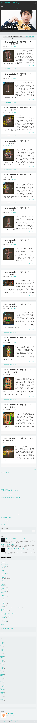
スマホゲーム (4, 620)
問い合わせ (3, 629)
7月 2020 (1, 663)
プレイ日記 (4, 566)
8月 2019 (1, 678)
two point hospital (4, 596)
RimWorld (2, 582)
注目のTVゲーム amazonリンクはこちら (8, 489)
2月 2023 (1, 642)
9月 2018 (1, 693)
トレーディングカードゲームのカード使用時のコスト (12, 8)
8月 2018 (1, 695)
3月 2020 (1, 668)
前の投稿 (34, 469)
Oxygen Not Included (4, 580)
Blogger (18, 720)
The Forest (3, 585)
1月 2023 (1, 643)
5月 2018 (1, 699)
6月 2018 (1, 697)
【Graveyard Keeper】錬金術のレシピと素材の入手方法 (15, 538)
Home (4, 38)
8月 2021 (1, 645)
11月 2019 (2, 674)
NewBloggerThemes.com (19, 721)
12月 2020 (2, 656)
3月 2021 (1, 652)
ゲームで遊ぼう (14, 46)
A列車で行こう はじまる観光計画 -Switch (8, 494)
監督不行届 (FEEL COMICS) (6, 517)
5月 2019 (1, 682)
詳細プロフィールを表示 (10, 715)
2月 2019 (1, 686)
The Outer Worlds (4, 589)
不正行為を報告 (4, 633)
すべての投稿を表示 (30, 36)
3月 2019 (1, 685)
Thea (2, 592)
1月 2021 (1, 654)
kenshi (2, 571)
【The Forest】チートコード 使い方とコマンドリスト (15, 548)
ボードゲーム (4, 623)
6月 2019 (1, 681)
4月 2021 (1, 650)
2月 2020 (1, 670)
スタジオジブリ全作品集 (5, 520)
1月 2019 (1, 688)
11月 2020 (2, 657)
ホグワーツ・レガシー (5, 610)
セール (2, 600)
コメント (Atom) (6, 472)
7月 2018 (1, 696)
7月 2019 (1, 679)
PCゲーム (3, 617)
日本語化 (2, 624)
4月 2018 (1, 700)
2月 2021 (1, 653)
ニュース (2, 609)
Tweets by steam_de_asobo (6, 558)
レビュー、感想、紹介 (5, 616)
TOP (35, 721)
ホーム (17, 469)
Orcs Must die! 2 (6, 68)
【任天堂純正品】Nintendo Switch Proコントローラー (10, 497)
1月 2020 (1, 671)
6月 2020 (1, 664)
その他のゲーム (3, 603)
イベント (2, 599)
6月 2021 (1, 647)
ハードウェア (4, 621)
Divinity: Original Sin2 (4, 564)
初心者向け (4, 575)
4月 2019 (1, 683)
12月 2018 (2, 689)
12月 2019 (2, 672)
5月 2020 (1, 665)
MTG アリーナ (3, 573)
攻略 (3, 567)
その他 (2, 602)
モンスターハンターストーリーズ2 (7, 613)
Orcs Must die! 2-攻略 (12, 68)
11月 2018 (2, 690)
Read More (31, 65)
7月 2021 (1, 646)
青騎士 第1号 (3, 524)
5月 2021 (1, 649)
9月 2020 (1, 660)
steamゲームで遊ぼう (10, 2)
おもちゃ (3, 618)
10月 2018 (2, 692)
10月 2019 (2, 675)
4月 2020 (1, 667)
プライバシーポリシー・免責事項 (7, 628)
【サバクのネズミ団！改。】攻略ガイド (8, 544)
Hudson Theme (6, 721)
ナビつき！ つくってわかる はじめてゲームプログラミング (11, 607)
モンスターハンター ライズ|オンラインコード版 (9, 490)
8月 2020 (1, 661)
